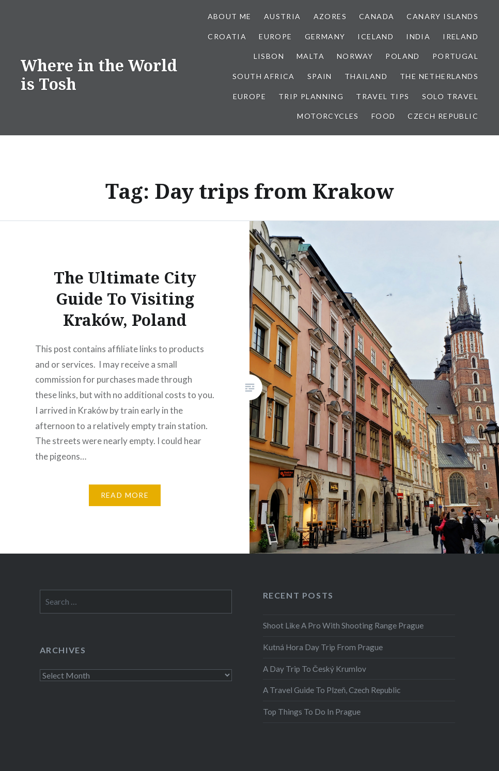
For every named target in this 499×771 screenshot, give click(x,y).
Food (383, 116)
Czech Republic (443, 116)
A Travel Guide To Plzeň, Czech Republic (332, 690)
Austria (282, 16)
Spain (319, 76)
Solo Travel (450, 96)
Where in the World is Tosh (99, 75)
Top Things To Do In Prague (312, 711)
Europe (275, 36)
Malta (310, 56)
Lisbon (269, 56)
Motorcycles (327, 116)
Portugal (455, 56)
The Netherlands (439, 76)
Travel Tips (382, 96)
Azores (330, 16)
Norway (355, 56)
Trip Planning (311, 96)
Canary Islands (442, 16)
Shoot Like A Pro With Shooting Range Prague (343, 625)
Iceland (375, 36)
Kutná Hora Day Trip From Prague (323, 647)
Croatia (227, 36)
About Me (230, 16)
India (418, 36)
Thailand (366, 76)
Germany (325, 36)
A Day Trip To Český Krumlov (314, 668)
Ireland (460, 36)
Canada (376, 16)
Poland (402, 56)
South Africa (263, 76)
